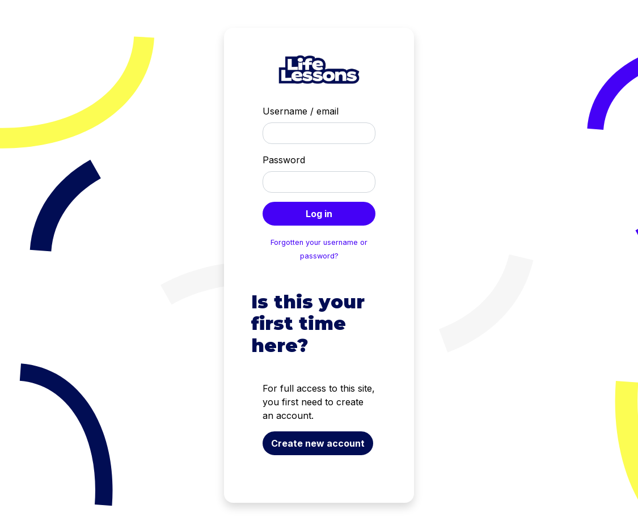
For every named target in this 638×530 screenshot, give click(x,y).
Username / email (301, 111)
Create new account (318, 443)
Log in (319, 213)
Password (284, 160)
